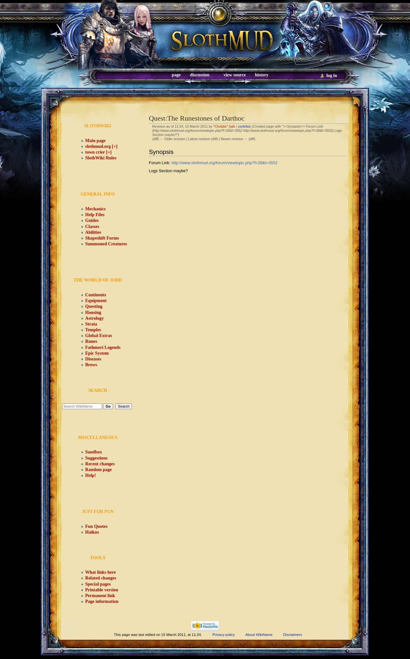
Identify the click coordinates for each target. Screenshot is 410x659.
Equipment (96, 300)
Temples (93, 329)
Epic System (97, 353)
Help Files (94, 214)
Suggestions (96, 458)
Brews (91, 364)
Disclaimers (292, 635)
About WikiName (259, 635)
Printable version (101, 589)
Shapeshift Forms (102, 238)
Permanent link (100, 595)
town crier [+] (98, 152)
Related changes (100, 578)
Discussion (199, 74)
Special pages (98, 584)
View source (235, 74)
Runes (91, 341)
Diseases (93, 359)
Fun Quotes (96, 526)
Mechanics (95, 209)
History (261, 74)
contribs (244, 126)
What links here (100, 572)
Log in (331, 75)
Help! (90, 475)
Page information (102, 601)
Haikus (92, 532)
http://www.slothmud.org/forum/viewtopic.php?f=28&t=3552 (224, 163)
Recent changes (100, 463)
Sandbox (93, 452)
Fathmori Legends (102, 347)
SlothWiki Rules (100, 158)
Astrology (94, 318)
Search (97, 390)
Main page (95, 140)
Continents (95, 294)
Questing (93, 306)
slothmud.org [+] (101, 146)
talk (232, 126)
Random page (98, 469)
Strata (91, 324)
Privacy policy (223, 635)
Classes (92, 226)
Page (176, 74)
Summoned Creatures (106, 243)
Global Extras (98, 335)
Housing (93, 312)
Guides (92, 220)
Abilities (93, 232)
